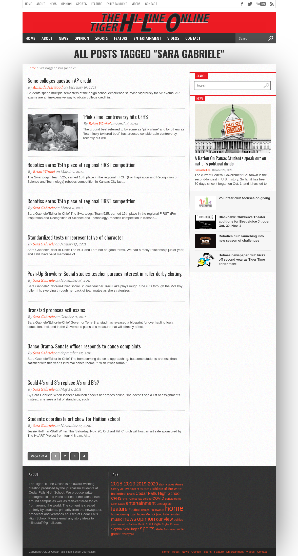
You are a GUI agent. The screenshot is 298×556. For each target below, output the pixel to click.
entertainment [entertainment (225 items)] (140, 503)
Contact (151, 4)
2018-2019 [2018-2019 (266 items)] (123, 483)
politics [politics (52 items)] (178, 519)
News (53, 4)
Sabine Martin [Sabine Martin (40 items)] (137, 524)
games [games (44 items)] (145, 509)
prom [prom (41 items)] (114, 524)
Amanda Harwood (48, 87)
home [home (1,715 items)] (174, 508)
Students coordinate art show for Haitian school (74, 419)
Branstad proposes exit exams (56, 310)
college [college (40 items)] (147, 498)
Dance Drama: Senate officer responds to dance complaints (84, 346)
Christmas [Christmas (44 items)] (135, 498)
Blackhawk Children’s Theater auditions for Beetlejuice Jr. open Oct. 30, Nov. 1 (244, 221)
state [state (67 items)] (159, 529)
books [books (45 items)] (131, 493)
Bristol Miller (202, 170)
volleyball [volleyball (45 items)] (128, 533)
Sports (81, 4)
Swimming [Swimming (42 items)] (170, 529)
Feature (96, 4)
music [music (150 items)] (117, 519)
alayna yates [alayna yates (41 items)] (166, 484)
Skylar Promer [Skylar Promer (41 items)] (170, 524)
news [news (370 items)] (129, 519)
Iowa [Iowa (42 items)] (132, 514)
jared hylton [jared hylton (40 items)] (163, 514)
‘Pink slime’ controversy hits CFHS (115, 117)
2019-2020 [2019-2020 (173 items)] (147, 483)
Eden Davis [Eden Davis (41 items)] (118, 503)
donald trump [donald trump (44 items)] (173, 498)
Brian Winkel (99, 123)
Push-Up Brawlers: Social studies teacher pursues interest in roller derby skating (105, 274)
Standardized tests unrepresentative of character (75, 237)
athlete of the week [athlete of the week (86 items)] (167, 489)
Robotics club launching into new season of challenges (241, 238)
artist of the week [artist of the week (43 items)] (140, 489)
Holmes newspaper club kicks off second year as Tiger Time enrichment (242, 259)
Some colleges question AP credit (60, 80)
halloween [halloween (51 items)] (157, 510)
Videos (136, 4)
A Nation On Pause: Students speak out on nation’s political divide (230, 161)
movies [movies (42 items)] (175, 514)
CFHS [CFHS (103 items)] (116, 498)
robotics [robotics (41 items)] (123, 524)
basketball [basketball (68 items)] (118, 494)
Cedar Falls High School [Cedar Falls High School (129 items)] (158, 493)
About (40, 4)
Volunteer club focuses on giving (244, 198)
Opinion (66, 4)
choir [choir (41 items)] (125, 498)
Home (28, 4)
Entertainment (117, 4)
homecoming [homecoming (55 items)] (120, 514)
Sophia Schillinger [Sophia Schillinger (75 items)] (125, 529)
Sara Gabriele (43, 208)
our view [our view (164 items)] (164, 519)
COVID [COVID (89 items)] (158, 498)
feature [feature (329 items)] (119, 509)
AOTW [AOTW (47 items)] (124, 489)
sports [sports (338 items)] (147, 529)
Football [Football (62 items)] (134, 510)
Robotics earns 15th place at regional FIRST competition (81, 165)
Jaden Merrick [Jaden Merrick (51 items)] (145, 514)
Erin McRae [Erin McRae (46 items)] (163, 503)
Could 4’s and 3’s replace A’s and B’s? (63, 382)
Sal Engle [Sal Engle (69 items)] (153, 524)
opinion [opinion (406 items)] (146, 519)
